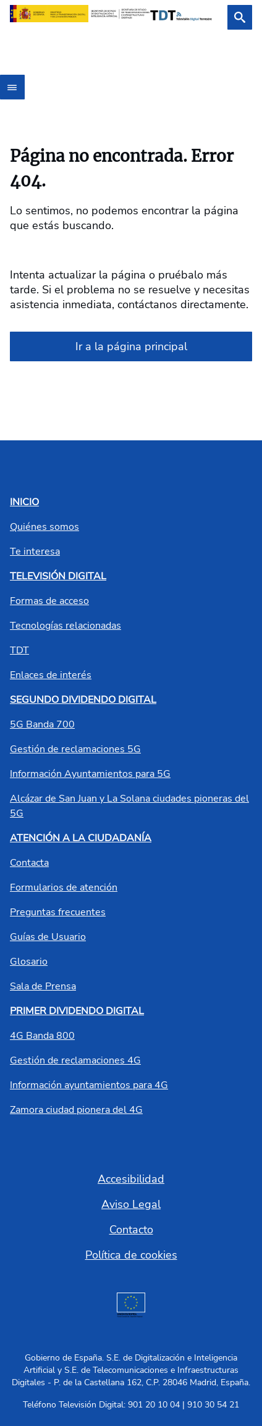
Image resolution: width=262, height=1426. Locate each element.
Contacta (29, 863)
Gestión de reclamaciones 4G (75, 1060)
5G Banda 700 (42, 724)
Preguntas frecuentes (58, 912)
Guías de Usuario (48, 937)
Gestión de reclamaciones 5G (75, 749)
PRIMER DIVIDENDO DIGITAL (77, 1011)
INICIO (24, 502)
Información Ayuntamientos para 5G (90, 774)
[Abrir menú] (12, 87)
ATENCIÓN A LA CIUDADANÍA (80, 838)
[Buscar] (239, 17)
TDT (19, 650)
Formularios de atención (63, 887)
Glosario (29, 961)
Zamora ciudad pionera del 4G (76, 1110)
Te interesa (35, 551)
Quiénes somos (44, 527)
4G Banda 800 (42, 1035)
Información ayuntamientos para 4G (89, 1085)
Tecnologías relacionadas (65, 625)
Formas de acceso (49, 601)
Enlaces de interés (50, 675)
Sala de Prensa (43, 986)
